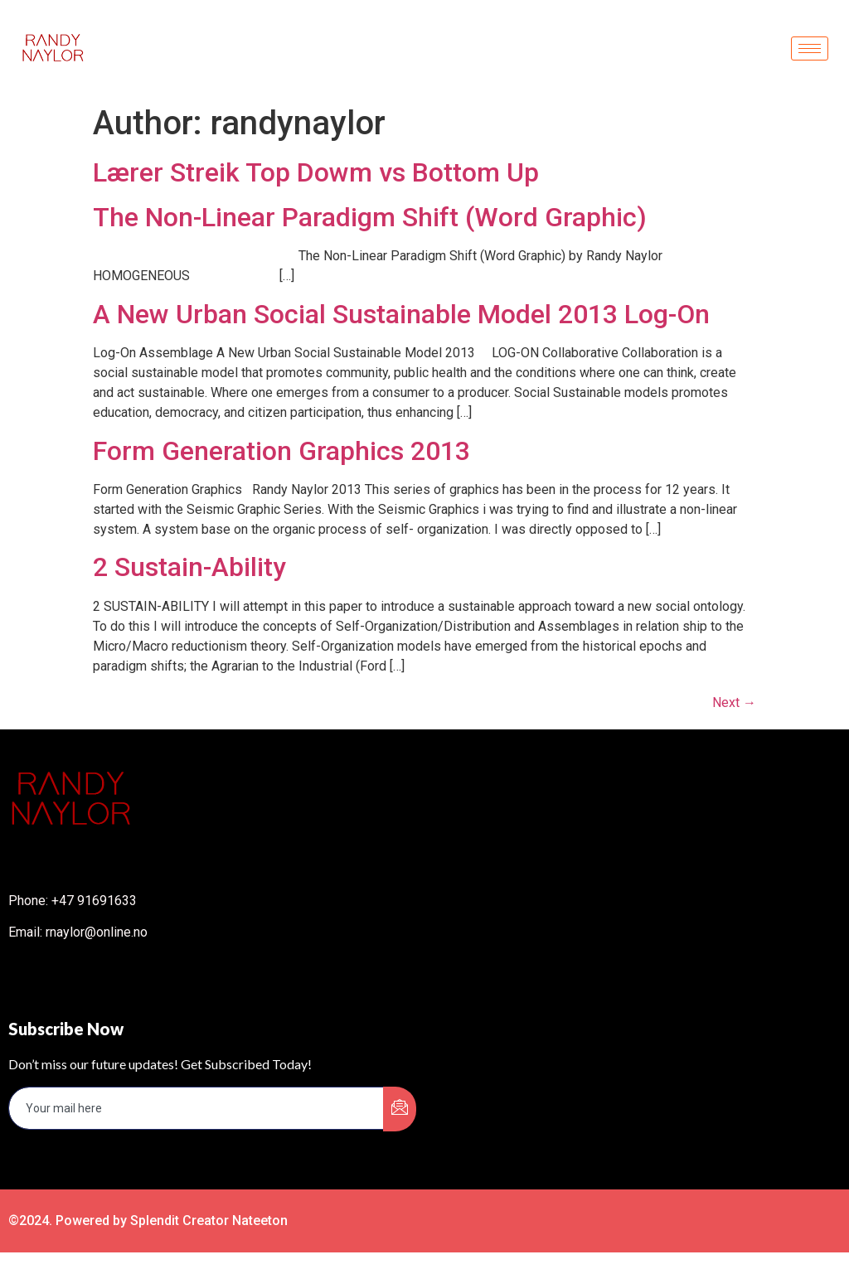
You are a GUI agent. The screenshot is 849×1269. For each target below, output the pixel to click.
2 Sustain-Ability (189, 567)
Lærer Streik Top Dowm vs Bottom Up (316, 172)
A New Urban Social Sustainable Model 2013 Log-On (401, 314)
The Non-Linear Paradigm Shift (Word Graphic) (370, 217)
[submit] (399, 1109)
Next (734, 702)
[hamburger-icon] (809, 48)
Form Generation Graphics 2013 (281, 451)
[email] (196, 1108)
